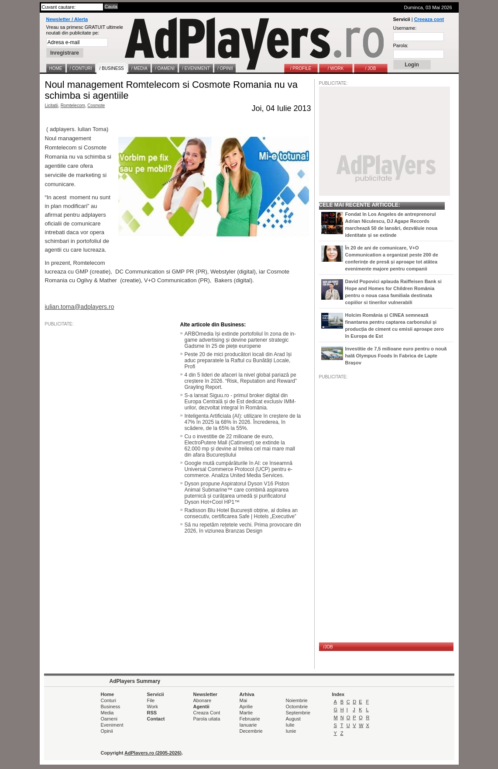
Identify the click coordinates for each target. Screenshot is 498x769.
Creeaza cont (429, 19)
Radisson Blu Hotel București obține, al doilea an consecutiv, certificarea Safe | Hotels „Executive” (241, 513)
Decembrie (251, 731)
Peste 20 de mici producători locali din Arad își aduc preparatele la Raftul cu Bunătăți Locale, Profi (238, 360)
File (151, 700)
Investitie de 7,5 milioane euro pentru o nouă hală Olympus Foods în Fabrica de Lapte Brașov (396, 355)
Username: (405, 28)
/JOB (328, 646)
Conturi (108, 700)
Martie (246, 712)
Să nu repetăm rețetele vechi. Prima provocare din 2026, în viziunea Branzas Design (243, 528)
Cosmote (96, 105)
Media (107, 712)
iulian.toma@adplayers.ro (79, 306)
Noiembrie (297, 700)
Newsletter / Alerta (67, 19)
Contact (156, 718)
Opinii (107, 731)
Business (110, 706)
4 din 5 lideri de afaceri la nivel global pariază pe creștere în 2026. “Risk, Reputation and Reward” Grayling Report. (241, 381)
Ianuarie (248, 724)
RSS (152, 712)
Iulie (290, 724)
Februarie (250, 718)
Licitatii (51, 105)
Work (152, 706)
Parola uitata (206, 718)
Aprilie (246, 706)
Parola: (401, 45)
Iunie (291, 731)
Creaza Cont (206, 712)
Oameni (109, 718)
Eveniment (112, 724)
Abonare (202, 700)
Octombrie (297, 706)
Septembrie (298, 712)
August (293, 718)
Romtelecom (73, 105)
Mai (243, 700)
